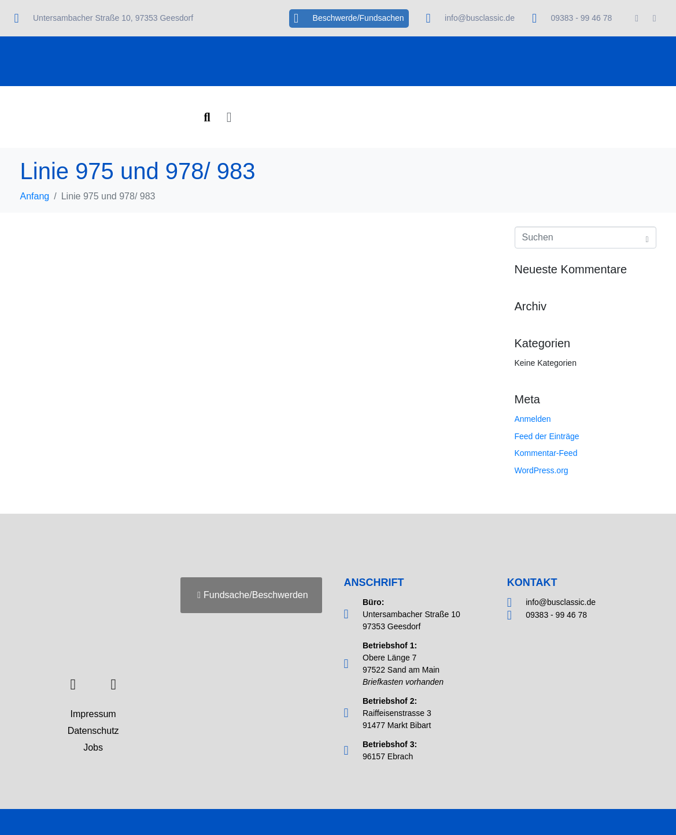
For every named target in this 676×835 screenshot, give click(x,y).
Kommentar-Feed (546, 453)
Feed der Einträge (547, 436)
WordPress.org (541, 470)
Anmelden (533, 419)
